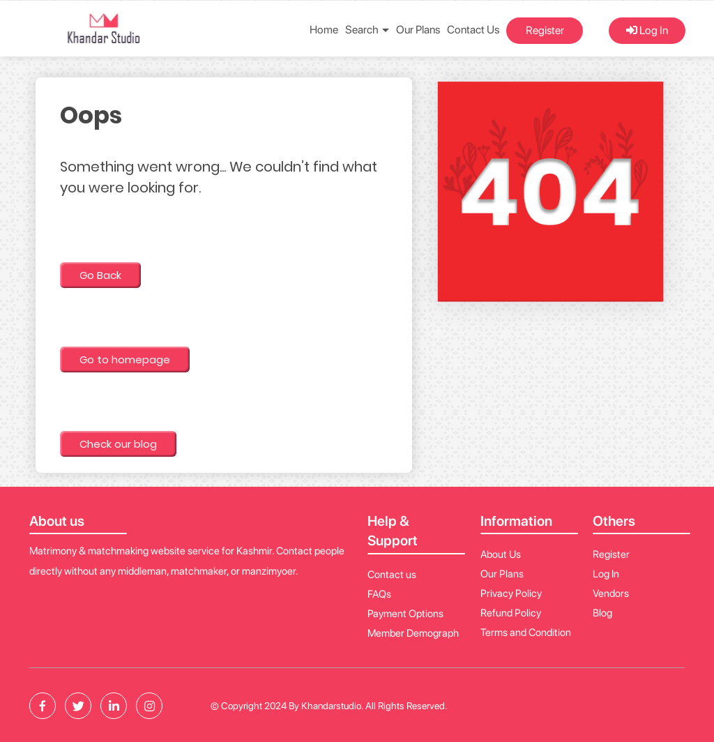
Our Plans (418, 29)
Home (324, 29)
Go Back (100, 275)
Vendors (611, 593)
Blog (602, 613)
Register (545, 30)
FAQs (379, 594)
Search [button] (367, 29)
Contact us (391, 574)
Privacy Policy (511, 593)
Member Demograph (413, 633)
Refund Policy (510, 613)
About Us (500, 554)
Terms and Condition (525, 632)
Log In (647, 30)
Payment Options (405, 613)
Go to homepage (124, 359)
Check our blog (118, 444)
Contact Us (473, 29)
